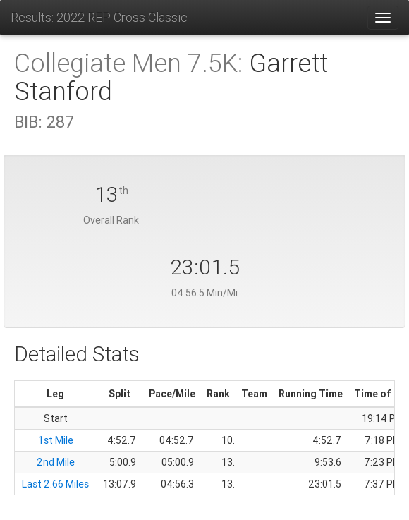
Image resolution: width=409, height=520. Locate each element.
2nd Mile (56, 462)
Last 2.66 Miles (55, 484)
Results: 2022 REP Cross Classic (99, 17)
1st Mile (55, 440)
